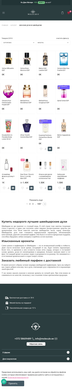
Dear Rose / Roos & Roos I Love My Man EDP (27, 176)
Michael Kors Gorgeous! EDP (44, 102)
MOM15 (41, 2)
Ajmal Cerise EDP (63, 101)
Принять (12, 383)
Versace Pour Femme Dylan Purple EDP (6, 103)
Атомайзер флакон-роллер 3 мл (8, 176)
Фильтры (54, 42)
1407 (39, 204)
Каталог (14, 25)
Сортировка (19, 42)
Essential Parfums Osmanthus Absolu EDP (45, 137)
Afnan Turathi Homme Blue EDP (26, 136)
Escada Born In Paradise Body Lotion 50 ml (7, 137)
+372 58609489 (23, 338)
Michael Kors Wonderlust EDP (25, 102)
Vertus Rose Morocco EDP (25, 69)
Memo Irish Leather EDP (43, 69)
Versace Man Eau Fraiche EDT (63, 69)
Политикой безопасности (17, 377)
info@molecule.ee (44, 338)
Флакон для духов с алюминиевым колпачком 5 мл (45, 176)
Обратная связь (36, 344)
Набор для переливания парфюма (62, 176)
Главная (5, 25)
